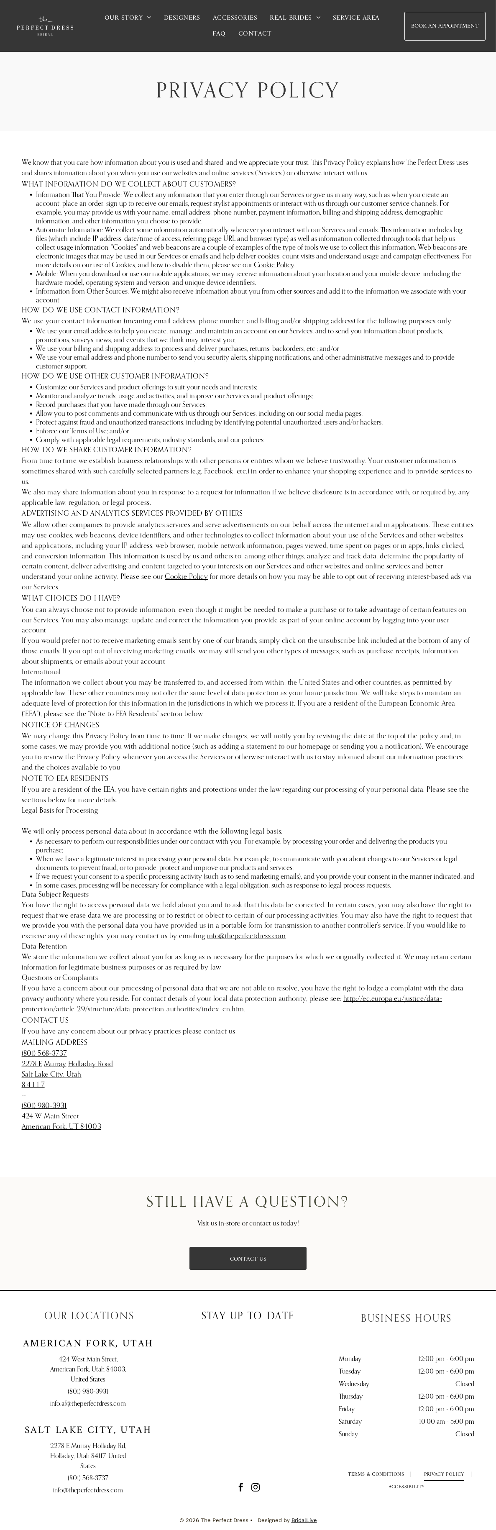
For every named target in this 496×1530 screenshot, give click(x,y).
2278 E (32, 1064)
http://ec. (357, 999)
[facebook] (241, 1488)
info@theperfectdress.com (246, 936)
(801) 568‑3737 (44, 1053)
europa (382, 999)
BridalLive (304, 1520)
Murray (55, 1064)
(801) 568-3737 (88, 1478)
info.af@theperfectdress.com (88, 1404)
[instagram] (255, 1488)
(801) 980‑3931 (44, 1106)
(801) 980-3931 (88, 1392)
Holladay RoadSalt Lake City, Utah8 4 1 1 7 (67, 1075)
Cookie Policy (274, 265)
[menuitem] (128, 18)
